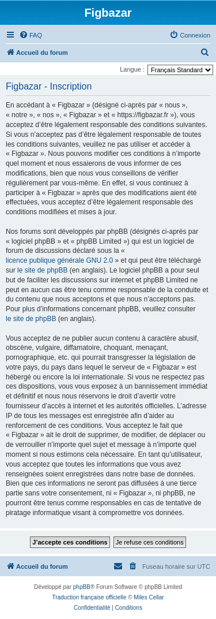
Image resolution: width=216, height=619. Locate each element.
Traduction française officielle (89, 597)
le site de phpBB (42, 270)
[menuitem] (30, 35)
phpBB (81, 587)
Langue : (132, 69)
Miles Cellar (149, 597)
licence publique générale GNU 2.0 (59, 260)
